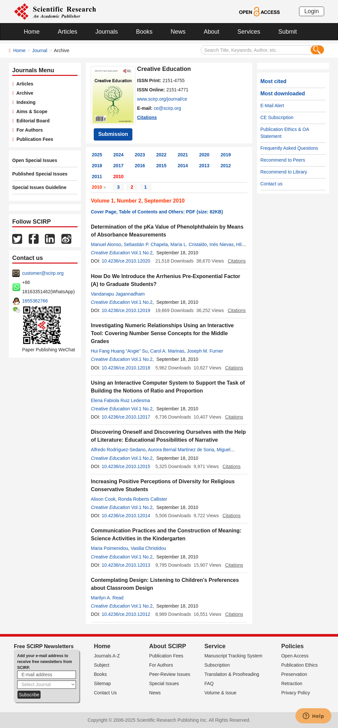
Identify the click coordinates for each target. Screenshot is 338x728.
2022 (161, 154)
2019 (225, 154)
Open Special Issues (34, 160)
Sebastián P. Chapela (146, 244)
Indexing (24, 102)
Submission (113, 134)
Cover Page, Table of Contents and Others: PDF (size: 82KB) (157, 211)
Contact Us (105, 692)
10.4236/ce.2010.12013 (126, 565)
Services (248, 31)
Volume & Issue (220, 692)
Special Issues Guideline (39, 187)
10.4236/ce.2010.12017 (126, 417)
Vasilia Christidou (148, 548)
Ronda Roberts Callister (142, 499)
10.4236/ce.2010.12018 (126, 367)
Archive (23, 93)
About (211, 31)
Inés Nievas (222, 244)
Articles (67, 31)
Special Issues (164, 683)
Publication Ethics (299, 665)
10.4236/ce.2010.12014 (126, 515)
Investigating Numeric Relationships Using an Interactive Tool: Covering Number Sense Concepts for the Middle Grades (162, 333)
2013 (204, 165)
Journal (39, 50)
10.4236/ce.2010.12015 (126, 466)
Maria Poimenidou (109, 548)
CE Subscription (276, 117)
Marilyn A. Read (107, 597)
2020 (204, 154)
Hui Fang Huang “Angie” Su (119, 351)
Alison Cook (103, 499)
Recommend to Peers (282, 160)
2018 (97, 165)
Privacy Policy (295, 692)
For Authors (28, 130)
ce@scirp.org (167, 108)
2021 (183, 154)
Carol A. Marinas (167, 351)
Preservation (294, 674)
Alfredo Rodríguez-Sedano (118, 449)
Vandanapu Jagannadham (118, 294)
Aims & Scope (30, 111)
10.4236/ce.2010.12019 (126, 310)
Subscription (217, 665)
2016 (140, 165)
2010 (118, 176)
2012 (225, 165)
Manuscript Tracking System (233, 655)
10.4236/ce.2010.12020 (126, 261)
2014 (183, 165)
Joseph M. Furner (205, 351)
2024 (118, 154)
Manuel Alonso (106, 244)
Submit (287, 31)
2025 (97, 154)
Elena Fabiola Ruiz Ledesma (120, 400)
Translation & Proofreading (231, 674)
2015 (161, 165)
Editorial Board (32, 120)
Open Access (295, 655)
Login (311, 11)
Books (144, 31)
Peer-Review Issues (169, 674)
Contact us (271, 183)
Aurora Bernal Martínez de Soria (181, 449)
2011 (97, 176)
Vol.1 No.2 (141, 252)
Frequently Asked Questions (289, 148)
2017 (118, 165)
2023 (140, 154)
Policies (292, 646)
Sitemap (102, 683)
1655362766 (35, 300)
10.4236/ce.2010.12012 (126, 614)
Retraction (291, 683)
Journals (106, 31)
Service (214, 646)
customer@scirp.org (42, 273)
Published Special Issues (39, 173)
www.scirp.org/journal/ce (162, 99)
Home (32, 31)
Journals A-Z (107, 655)
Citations (147, 117)
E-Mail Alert (272, 105)
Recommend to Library (283, 171)
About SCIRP (167, 646)
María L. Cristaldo (188, 244)
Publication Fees (33, 139)
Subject (102, 665)
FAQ (209, 683)
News (178, 31)
